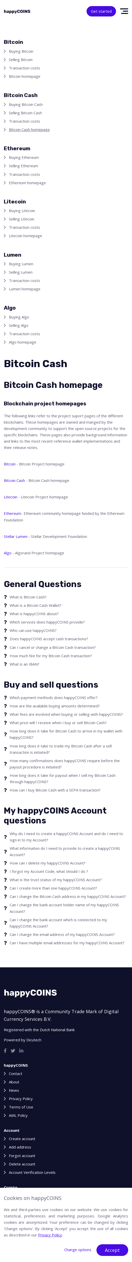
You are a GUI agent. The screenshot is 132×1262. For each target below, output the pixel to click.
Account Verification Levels (32, 1172)
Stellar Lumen (15, 536)
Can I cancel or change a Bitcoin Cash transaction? (53, 647)
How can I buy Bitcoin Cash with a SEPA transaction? (55, 790)
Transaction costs (24, 67)
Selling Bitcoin (20, 59)
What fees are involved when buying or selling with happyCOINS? (66, 714)
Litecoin (10, 496)
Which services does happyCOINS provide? (47, 622)
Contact (15, 1073)
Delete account (22, 1163)
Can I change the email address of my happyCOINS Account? (62, 934)
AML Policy (18, 1115)
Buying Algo (19, 316)
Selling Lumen (20, 272)
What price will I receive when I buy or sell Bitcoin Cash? (58, 722)
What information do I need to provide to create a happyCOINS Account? (65, 851)
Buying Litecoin (22, 210)
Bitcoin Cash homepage (29, 129)
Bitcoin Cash (14, 480)
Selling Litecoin (21, 218)
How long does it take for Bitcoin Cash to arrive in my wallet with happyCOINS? (66, 734)
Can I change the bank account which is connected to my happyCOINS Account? (58, 923)
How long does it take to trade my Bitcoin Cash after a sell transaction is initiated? (61, 749)
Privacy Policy (21, 1098)
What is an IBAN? (24, 664)
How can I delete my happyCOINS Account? (48, 862)
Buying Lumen (21, 263)
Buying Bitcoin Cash (26, 104)
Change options (77, 1249)
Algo (7, 552)
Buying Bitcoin (21, 51)
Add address (20, 1147)
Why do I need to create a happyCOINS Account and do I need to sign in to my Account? (66, 836)
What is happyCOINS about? (34, 613)
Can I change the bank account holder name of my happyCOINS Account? (64, 908)
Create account (22, 1138)
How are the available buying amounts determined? (55, 705)
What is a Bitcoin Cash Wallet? (35, 605)
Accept (112, 1250)
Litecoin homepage (25, 235)
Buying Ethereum (24, 157)
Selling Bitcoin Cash (25, 112)
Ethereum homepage (27, 182)
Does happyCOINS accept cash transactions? (49, 638)
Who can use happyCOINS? (33, 630)
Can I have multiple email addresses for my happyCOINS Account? (67, 942)
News (14, 1090)
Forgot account (22, 1155)
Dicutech (33, 1039)
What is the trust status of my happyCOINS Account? (56, 879)
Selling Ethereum (23, 165)
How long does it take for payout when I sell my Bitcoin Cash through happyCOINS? (63, 778)
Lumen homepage (24, 288)
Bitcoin (9, 463)
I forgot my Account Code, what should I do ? (49, 871)
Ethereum (12, 513)
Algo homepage (22, 342)
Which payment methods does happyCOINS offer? (53, 697)
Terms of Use (21, 1106)
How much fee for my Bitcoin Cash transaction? (51, 655)
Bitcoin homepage (24, 76)
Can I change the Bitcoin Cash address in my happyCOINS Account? (68, 896)
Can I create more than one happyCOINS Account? (53, 888)
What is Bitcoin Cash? (28, 596)
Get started (101, 11)
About (14, 1081)
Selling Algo (18, 325)
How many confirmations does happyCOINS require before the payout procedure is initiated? (65, 763)
